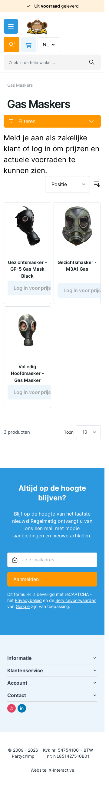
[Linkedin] (22, 708)
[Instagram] (11, 708)
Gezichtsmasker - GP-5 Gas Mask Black (27, 269)
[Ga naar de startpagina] (37, 26)
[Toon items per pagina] (88, 432)
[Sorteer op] (67, 184)
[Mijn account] (11, 44)
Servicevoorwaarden (75, 600)
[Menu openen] (11, 26)
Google (23, 606)
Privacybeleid (28, 600)
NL (49, 45)
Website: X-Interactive (52, 770)
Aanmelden (26, 579)
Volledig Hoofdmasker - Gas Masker (27, 373)
